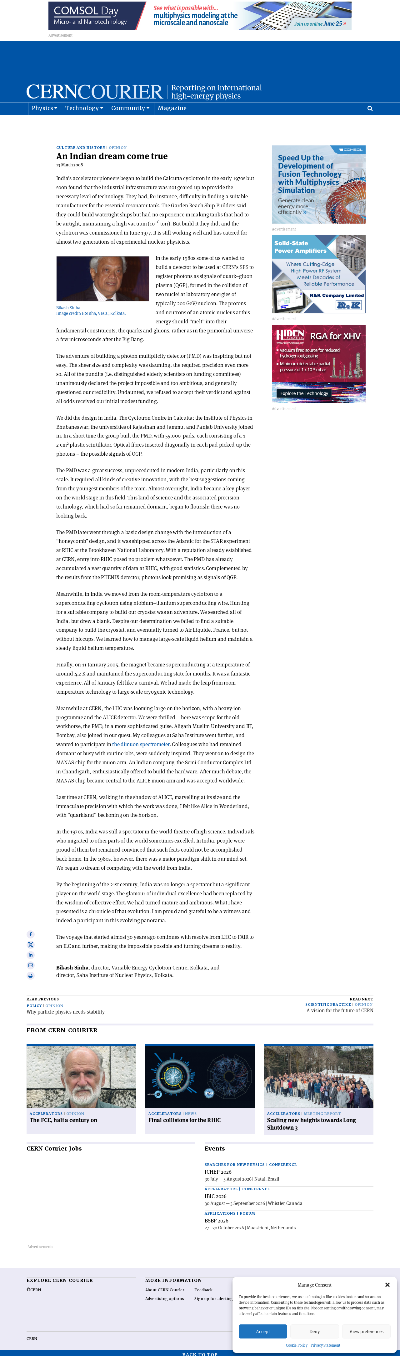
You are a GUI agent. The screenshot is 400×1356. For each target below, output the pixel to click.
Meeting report (322, 1109)
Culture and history (80, 143)
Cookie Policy (297, 1345)
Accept (263, 1331)
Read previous (43, 995)
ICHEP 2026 (218, 1167)
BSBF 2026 (216, 1216)
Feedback (203, 1285)
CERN (32, 1334)
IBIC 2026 (216, 1192)
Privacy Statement (325, 1345)
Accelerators (46, 1109)
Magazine (172, 123)
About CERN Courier (164, 1285)
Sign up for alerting (213, 1294)
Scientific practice (328, 1000)
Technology (82, 123)
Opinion (118, 143)
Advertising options (164, 1294)
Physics (42, 123)
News (191, 1109)
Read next (361, 995)
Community (128, 123)
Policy (34, 1001)
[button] (387, 1285)
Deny (314, 1331)
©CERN (34, 1285)
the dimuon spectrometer (140, 740)
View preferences (366, 1331)
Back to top (200, 1350)
